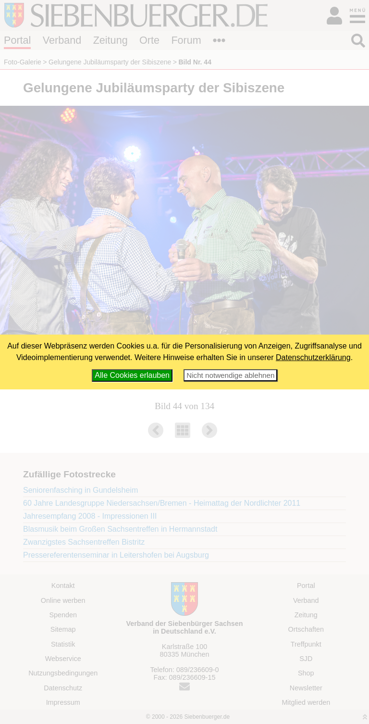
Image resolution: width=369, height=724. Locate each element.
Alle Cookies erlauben (132, 375)
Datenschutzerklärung (313, 357)
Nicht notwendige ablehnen (230, 375)
